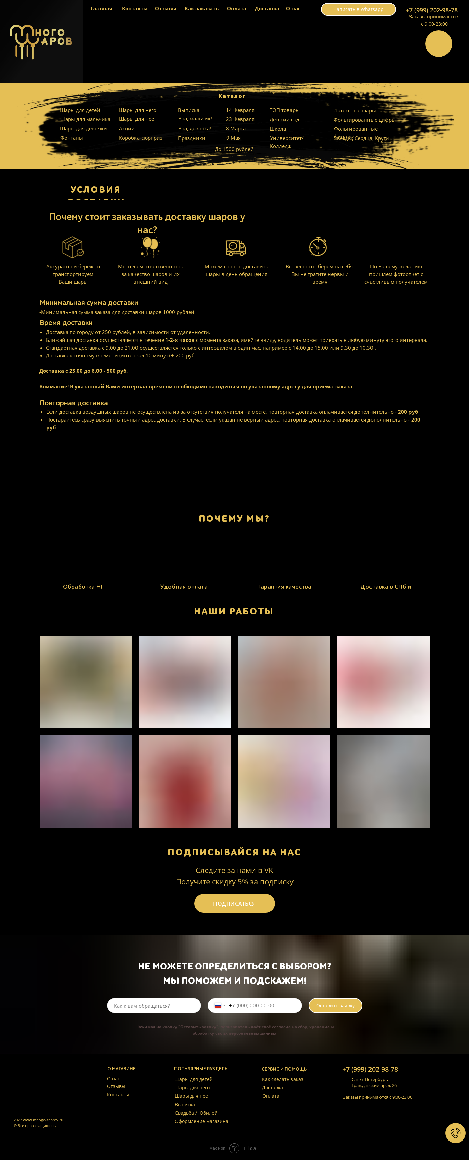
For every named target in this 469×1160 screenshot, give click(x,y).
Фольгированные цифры (365, 119)
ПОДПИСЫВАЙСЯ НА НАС (234, 852)
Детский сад (284, 119)
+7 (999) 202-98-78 (432, 10)
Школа (278, 128)
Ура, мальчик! (195, 118)
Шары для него (137, 110)
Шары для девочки (83, 128)
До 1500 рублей (234, 149)
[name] (154, 1005)
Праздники (191, 138)
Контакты (135, 8)
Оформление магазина (201, 1121)
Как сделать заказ (282, 1079)
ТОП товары (285, 110)
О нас (293, 8)
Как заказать (202, 8)
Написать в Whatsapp (358, 9)
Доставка (267, 8)
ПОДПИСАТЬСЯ (234, 903)
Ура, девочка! (194, 128)
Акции (127, 128)
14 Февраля (240, 110)
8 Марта (236, 128)
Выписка (188, 110)
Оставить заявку (335, 1005)
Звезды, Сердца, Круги (361, 138)
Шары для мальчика (85, 119)
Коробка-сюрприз (140, 137)
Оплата (236, 8)
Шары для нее (136, 118)
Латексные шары (355, 110)
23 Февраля (240, 119)
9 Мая (233, 137)
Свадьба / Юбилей (196, 1113)
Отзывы (166, 8)
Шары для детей (80, 110)
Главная (101, 8)
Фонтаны (71, 137)
